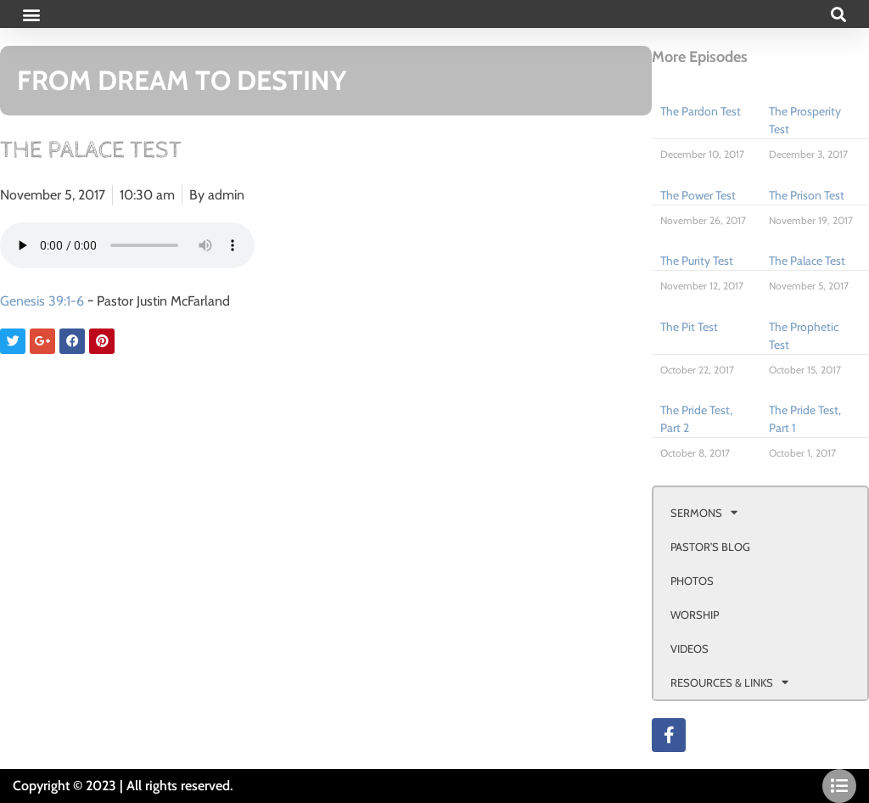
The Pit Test (689, 326)
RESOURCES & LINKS (729, 682)
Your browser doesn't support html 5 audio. (127, 245)
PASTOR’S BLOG (710, 546)
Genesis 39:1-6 (42, 301)
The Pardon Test (700, 111)
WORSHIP (694, 614)
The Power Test (698, 195)
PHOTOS (692, 580)
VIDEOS (689, 648)
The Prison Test (806, 195)
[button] (31, 14)
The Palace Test (807, 260)
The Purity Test (696, 260)
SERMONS (703, 512)
